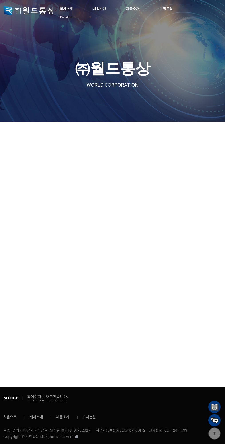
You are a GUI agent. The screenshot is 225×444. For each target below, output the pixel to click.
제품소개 (132, 7)
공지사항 (177, 130)
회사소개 (66, 7)
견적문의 (166, 7)
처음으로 (10, 417)
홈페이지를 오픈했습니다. (47, 397)
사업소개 (99, 7)
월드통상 (28, 10)
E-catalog (68, 16)
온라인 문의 (97, 130)
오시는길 (89, 417)
